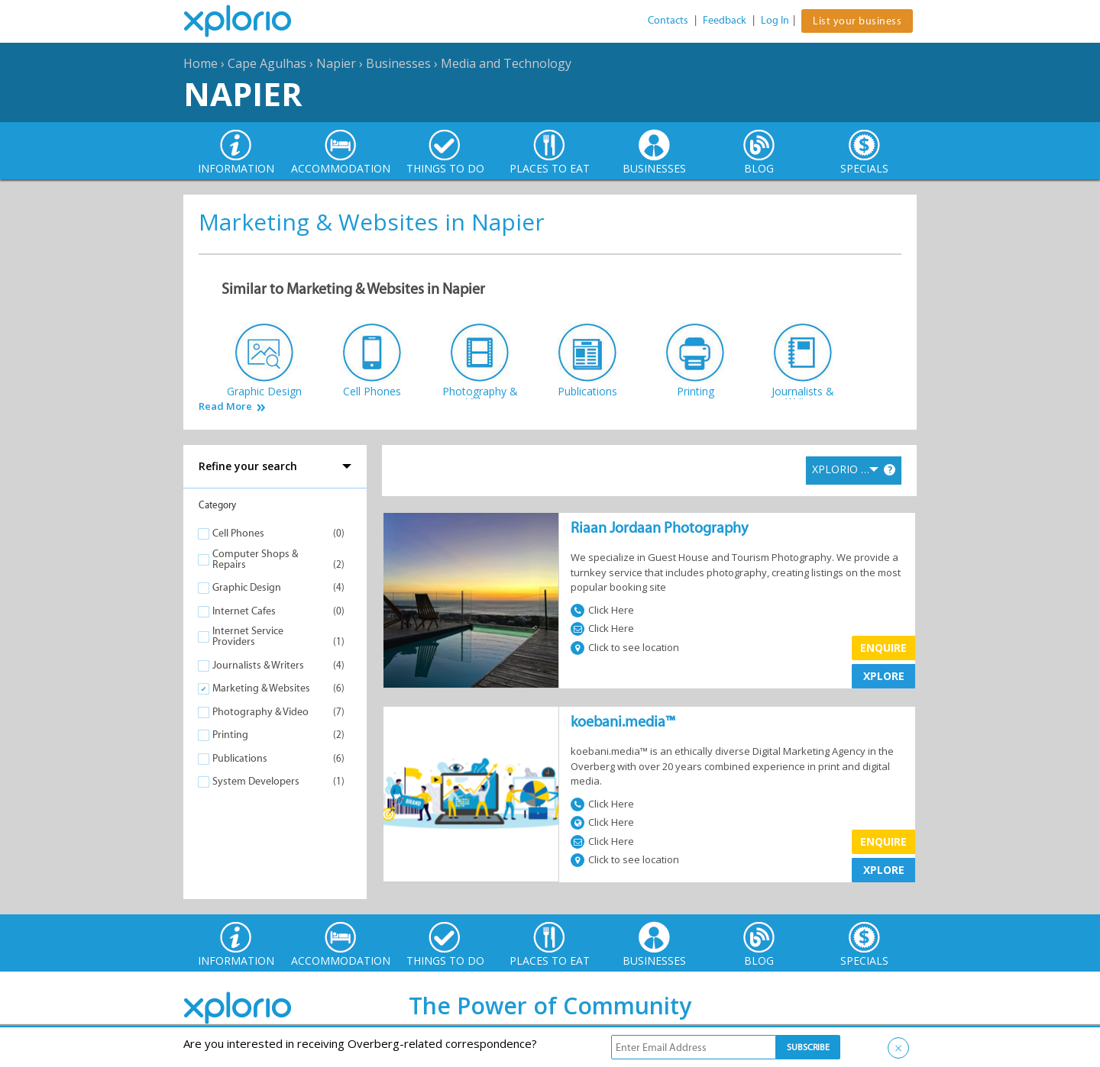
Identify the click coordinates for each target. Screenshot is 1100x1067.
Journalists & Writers (258, 665)
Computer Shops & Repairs (255, 559)
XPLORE (883, 676)
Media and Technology (506, 63)
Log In (775, 20)
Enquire (883, 647)
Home (200, 63)
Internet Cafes (244, 610)
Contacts (668, 20)
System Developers (255, 781)
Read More (225, 406)
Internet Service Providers (247, 636)
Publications (239, 758)
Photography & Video (260, 711)
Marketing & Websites (261, 688)
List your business (857, 21)
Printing (230, 734)
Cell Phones (238, 533)
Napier (336, 63)
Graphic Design (246, 587)
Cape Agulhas (267, 63)
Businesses (398, 63)
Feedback (724, 20)
